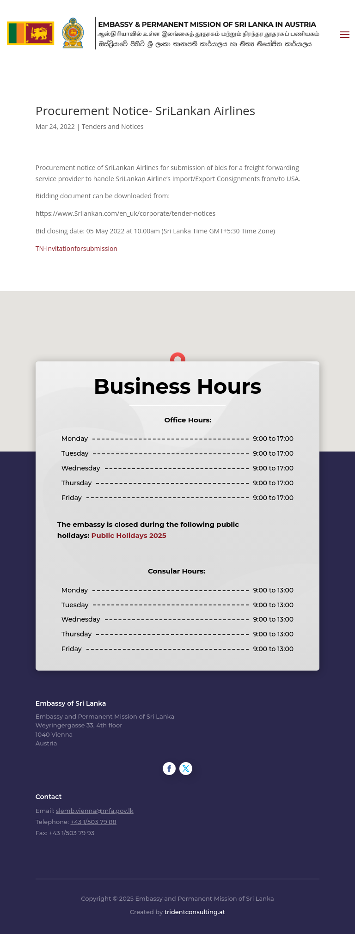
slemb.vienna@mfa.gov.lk (95, 810)
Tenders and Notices (113, 126)
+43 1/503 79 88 (93, 821)
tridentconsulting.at (195, 912)
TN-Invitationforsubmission (76, 248)
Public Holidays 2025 (129, 535)
